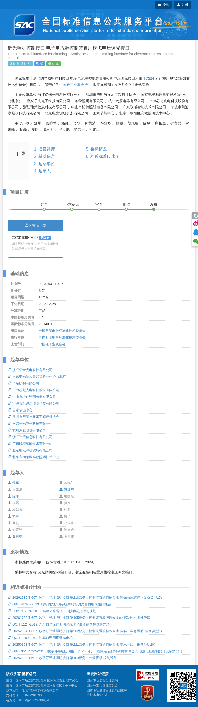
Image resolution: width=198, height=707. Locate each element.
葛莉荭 (15, 536)
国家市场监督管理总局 (102, 680)
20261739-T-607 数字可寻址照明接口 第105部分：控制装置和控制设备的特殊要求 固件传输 (79, 618)
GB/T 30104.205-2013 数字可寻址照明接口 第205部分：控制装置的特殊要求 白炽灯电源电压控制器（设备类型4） (96, 651)
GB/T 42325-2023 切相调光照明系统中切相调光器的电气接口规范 (59, 604)
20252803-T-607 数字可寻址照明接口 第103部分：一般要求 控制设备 (62, 658)
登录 (163, 4)
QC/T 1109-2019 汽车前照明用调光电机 (40, 638)
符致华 (66, 489)
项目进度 (46, 149)
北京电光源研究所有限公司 (30, 450)
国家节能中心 (20, 410)
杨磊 (13, 503)
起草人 (44, 171)
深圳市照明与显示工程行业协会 (33, 417)
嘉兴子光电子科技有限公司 (30, 423)
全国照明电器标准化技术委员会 (62, 331)
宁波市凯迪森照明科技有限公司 (33, 403)
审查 (99, 204)
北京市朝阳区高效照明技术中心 (33, 457)
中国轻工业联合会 (73, 85)
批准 (126, 204)
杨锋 (13, 516)
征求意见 (71, 204)
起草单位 (46, 163)
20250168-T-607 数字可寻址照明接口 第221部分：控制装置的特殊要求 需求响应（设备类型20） (82, 644)
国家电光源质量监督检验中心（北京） (38, 377)
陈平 (13, 496)
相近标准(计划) (104, 156)
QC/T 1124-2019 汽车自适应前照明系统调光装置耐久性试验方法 (59, 624)
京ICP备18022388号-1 (34, 700)
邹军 (13, 483)
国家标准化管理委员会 (102, 685)
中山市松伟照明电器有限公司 (32, 397)
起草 (44, 204)
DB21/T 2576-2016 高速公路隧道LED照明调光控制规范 (52, 611)
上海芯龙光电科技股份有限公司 (33, 390)
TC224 (148, 78)
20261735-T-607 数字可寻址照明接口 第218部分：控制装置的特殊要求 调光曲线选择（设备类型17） (86, 597)
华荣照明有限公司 (23, 383)
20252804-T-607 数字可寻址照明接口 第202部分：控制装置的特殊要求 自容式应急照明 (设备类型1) (85, 631)
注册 (182, 4)
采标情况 (98, 149)
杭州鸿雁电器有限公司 (27, 430)
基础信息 (46, 156)
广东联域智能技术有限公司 (30, 444)
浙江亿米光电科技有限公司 (30, 370)
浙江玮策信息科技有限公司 (30, 437)
